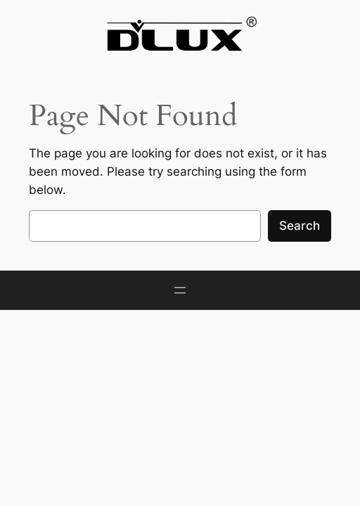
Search (299, 226)
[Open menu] (180, 290)
